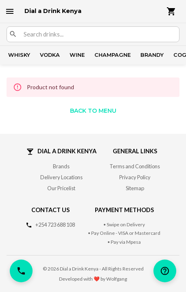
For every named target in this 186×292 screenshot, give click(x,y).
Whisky (19, 55)
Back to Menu (93, 110)
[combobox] (98, 34)
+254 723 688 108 (55, 224)
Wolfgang (116, 279)
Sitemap (135, 188)
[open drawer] (10, 11)
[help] (164, 271)
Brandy (152, 55)
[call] (21, 271)
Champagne (112, 55)
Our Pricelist (61, 188)
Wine (77, 55)
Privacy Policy (135, 177)
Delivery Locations (61, 177)
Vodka (50, 55)
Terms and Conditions (134, 166)
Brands (61, 166)
